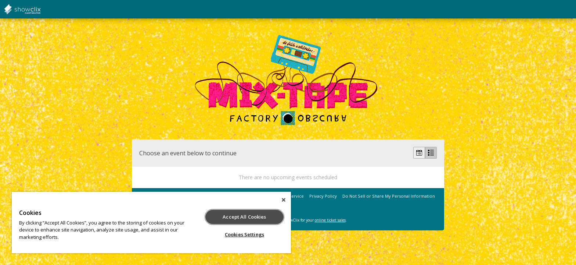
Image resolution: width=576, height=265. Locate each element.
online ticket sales (330, 220)
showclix (40, 9)
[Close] (283, 200)
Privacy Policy (323, 196)
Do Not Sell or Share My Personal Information (388, 196)
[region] (151, 222)
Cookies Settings (244, 234)
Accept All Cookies (244, 216)
